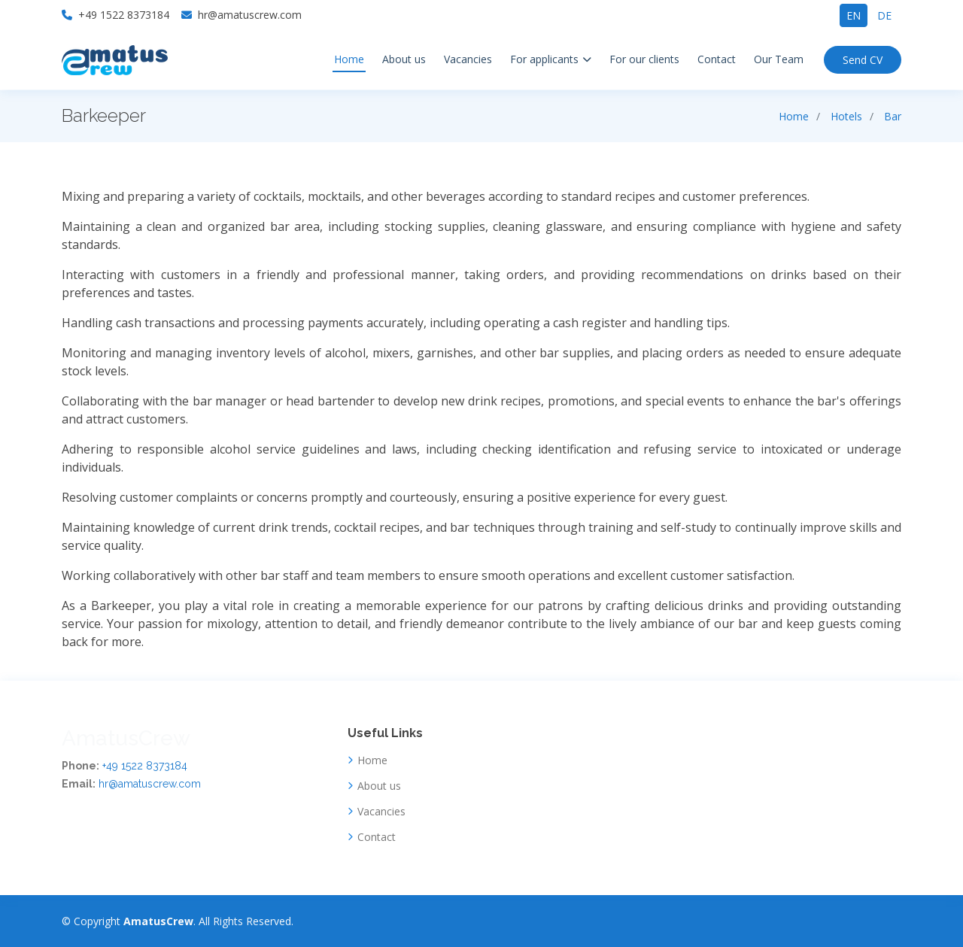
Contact (716, 59)
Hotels (846, 116)
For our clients (644, 59)
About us (404, 59)
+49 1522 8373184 (144, 766)
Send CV (862, 60)
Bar (892, 116)
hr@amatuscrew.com (150, 784)
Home (349, 59)
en (853, 15)
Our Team (779, 59)
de (884, 15)
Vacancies (468, 59)
